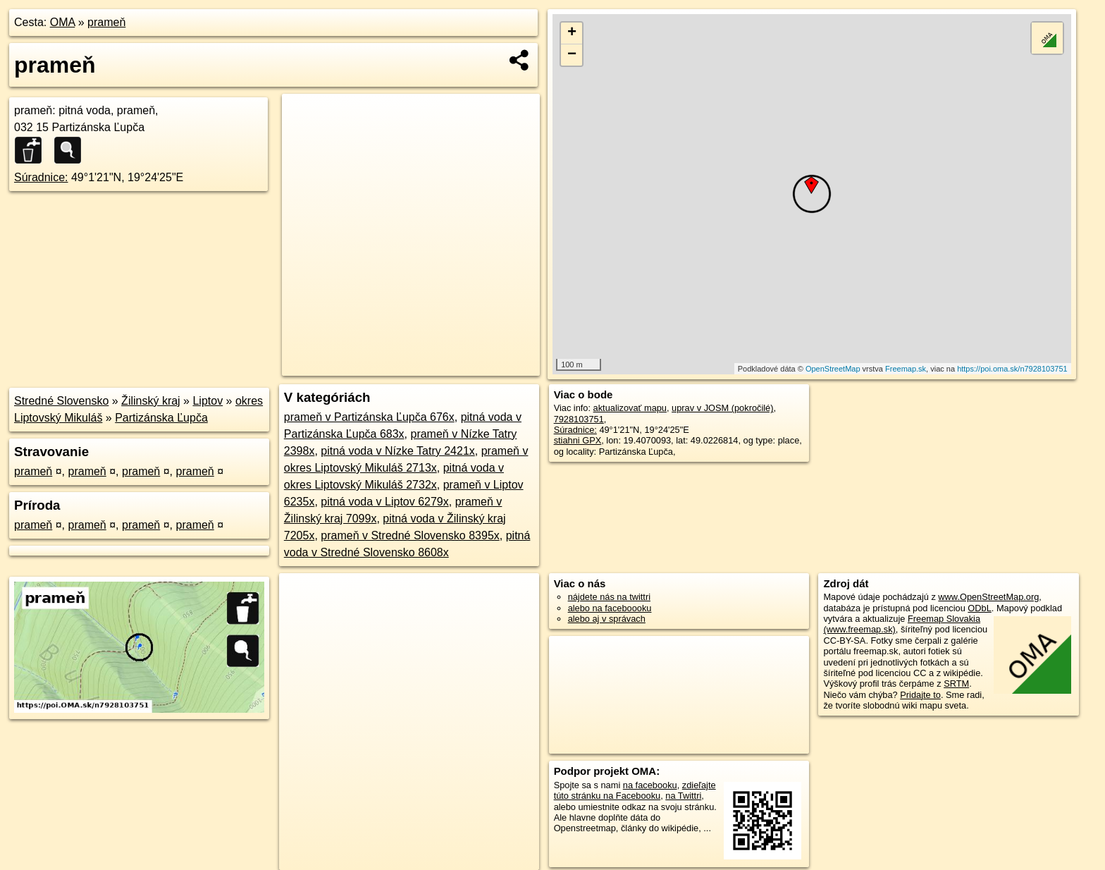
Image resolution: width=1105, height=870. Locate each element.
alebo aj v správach (607, 618)
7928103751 (579, 419)
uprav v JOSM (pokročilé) (722, 408)
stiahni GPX (578, 440)
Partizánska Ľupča (161, 418)
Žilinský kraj (150, 401)
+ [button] (571, 33)
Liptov (207, 401)
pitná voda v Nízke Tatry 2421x (398, 451)
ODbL (979, 608)
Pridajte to (920, 695)
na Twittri (683, 795)
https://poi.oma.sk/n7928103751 (1012, 368)
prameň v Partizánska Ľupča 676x (369, 417)
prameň (106, 22)
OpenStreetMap (832, 368)
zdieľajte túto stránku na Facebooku (635, 790)
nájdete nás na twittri (609, 597)
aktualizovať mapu (630, 408)
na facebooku (650, 785)
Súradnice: (41, 177)
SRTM (956, 683)
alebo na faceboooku (610, 608)
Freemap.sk (905, 368)
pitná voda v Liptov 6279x (384, 502)
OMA (62, 22)
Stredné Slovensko (61, 401)
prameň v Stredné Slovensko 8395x (410, 535)
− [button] (571, 55)
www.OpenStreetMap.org (988, 597)
